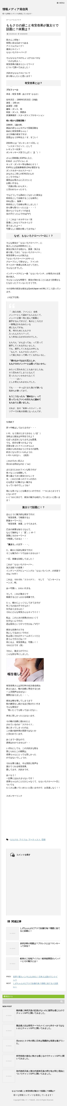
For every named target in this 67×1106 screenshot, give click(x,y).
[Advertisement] (25, 815)
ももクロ (14, 840)
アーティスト (34, 840)
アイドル (23, 840)
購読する (8, 996)
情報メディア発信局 (15, 9)
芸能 (44, 840)
